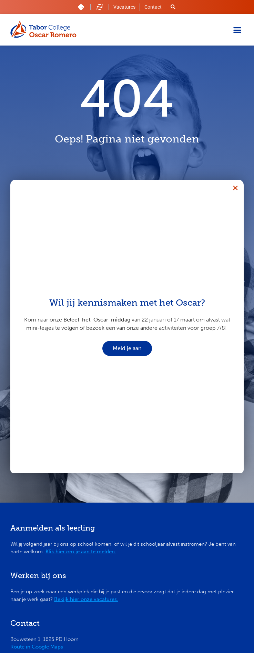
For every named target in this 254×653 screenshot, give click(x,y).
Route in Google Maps (36, 647)
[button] (237, 29)
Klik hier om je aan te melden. (80, 551)
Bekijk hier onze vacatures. (86, 599)
